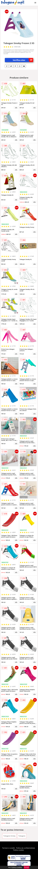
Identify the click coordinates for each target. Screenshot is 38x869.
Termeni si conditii (8, 848)
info (16, 107)
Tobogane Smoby (9, 836)
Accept (26, 867)
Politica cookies (18, 850)
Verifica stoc (23, 60)
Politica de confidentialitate (25, 848)
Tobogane (21, 836)
